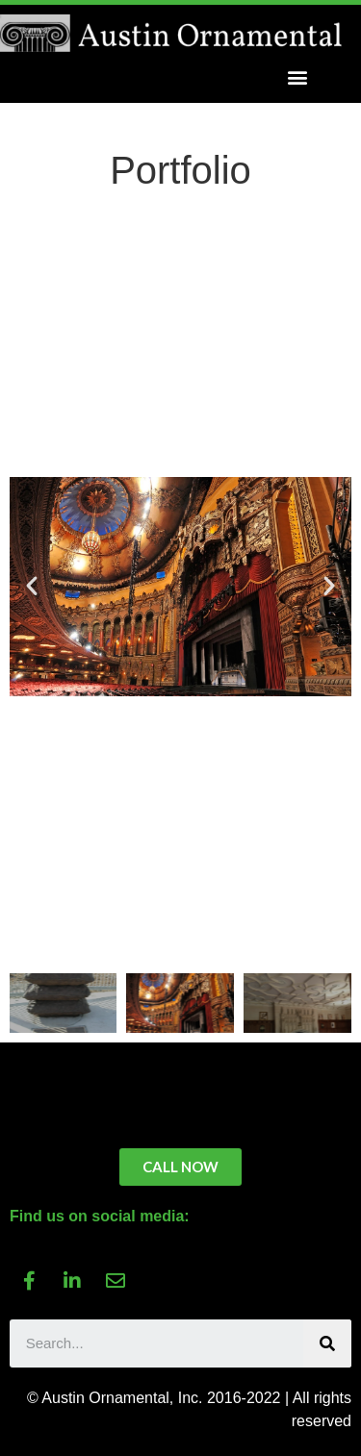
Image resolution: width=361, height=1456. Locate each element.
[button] (297, 77)
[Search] (327, 1343)
